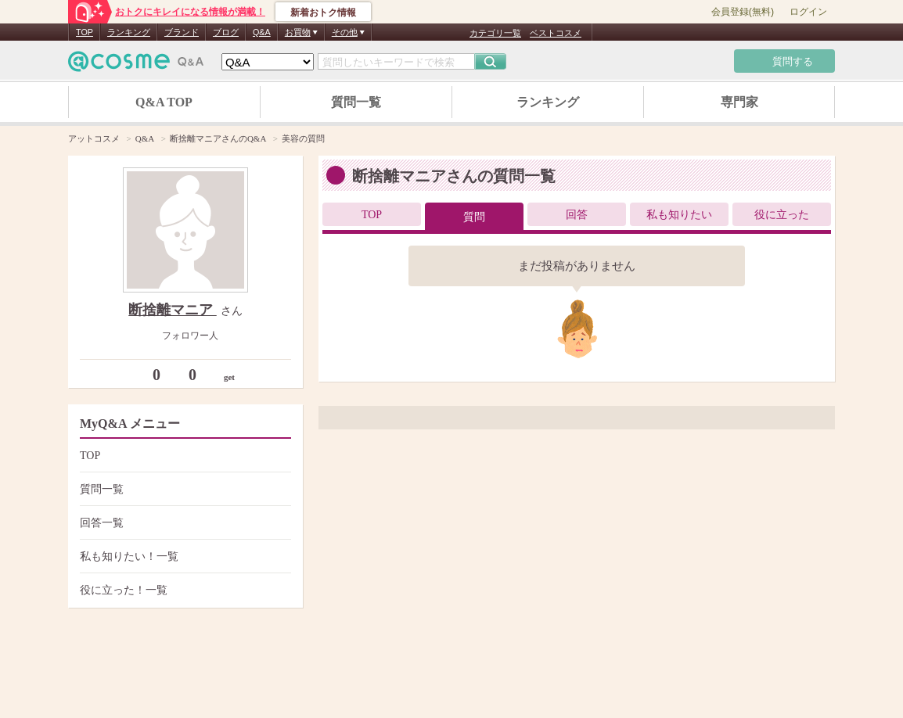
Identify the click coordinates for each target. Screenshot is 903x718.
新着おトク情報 (323, 12)
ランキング (128, 32)
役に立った (781, 215)
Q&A (262, 32)
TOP (84, 32)
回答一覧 (183, 523)
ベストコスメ (555, 33)
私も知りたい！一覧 (183, 556)
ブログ (226, 32)
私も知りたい (679, 215)
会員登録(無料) (742, 11)
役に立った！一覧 (183, 590)
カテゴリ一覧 (495, 33)
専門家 (739, 102)
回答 (577, 215)
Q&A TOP (163, 102)
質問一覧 (356, 102)
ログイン (808, 11)
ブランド (181, 32)
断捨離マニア (172, 310)
